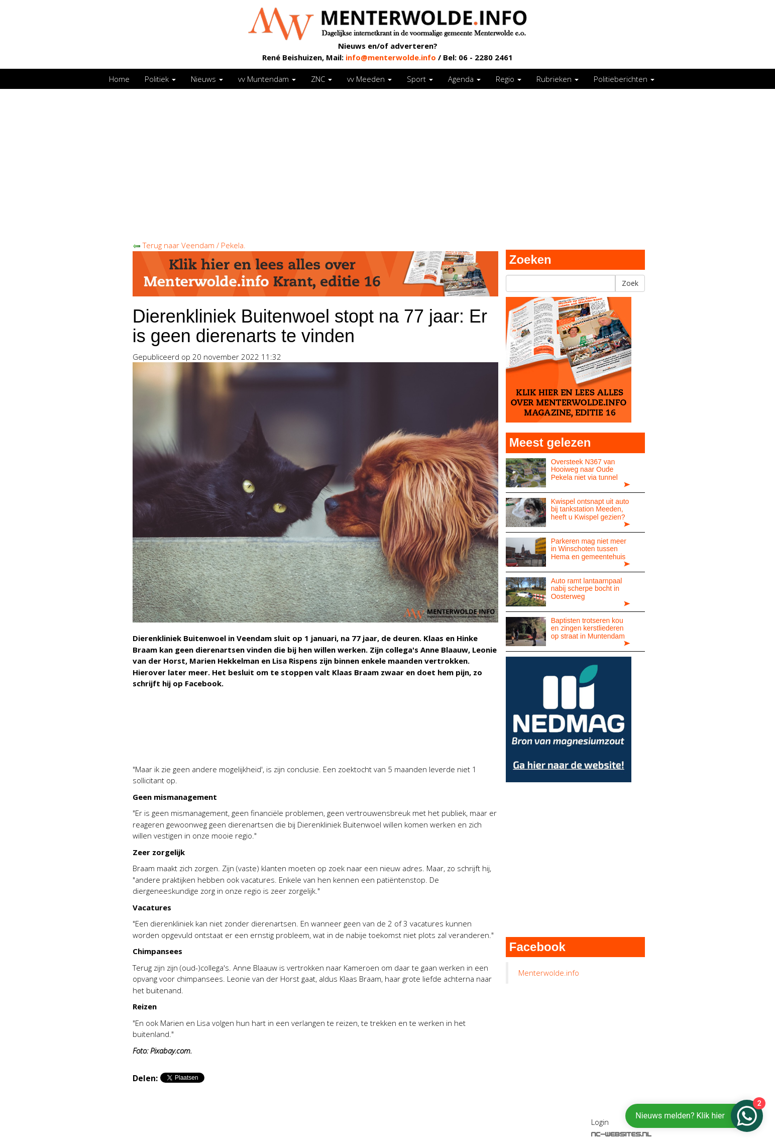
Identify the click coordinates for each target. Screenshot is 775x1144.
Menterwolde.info (548, 973)
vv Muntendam (267, 79)
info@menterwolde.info (391, 57)
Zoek (630, 283)
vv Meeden (369, 79)
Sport (420, 79)
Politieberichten (624, 79)
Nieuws (207, 79)
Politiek (160, 79)
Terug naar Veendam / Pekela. (189, 245)
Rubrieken (557, 79)
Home (119, 79)
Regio (508, 79)
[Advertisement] (387, 164)
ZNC (321, 79)
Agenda (464, 79)
